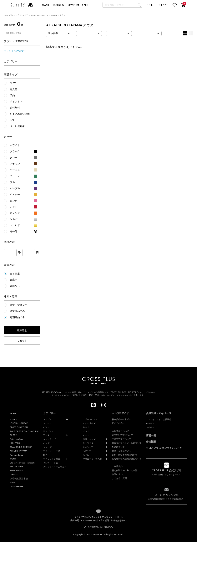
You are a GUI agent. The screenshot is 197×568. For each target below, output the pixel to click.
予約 (12, 95)
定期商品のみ (17, 317)
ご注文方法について (121, 439)
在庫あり (15, 279)
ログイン (150, 5)
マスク (86, 435)
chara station (16, 471)
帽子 (45, 455)
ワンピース (48, 431)
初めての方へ (118, 423)
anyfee (13, 459)
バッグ (46, 443)
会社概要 (151, 441)
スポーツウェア (90, 419)
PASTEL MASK (16, 467)
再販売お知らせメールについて (127, 443)
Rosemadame (16, 455)
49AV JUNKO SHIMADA (21, 447)
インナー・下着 (50, 463)
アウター (63, 15)
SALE (85, 5)
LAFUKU (14, 474)
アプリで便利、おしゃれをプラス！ (166, 472)
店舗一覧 (151, 435)
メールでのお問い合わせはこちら (98, 527)
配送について (118, 447)
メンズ (86, 431)
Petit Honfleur (16, 439)
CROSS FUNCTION (19, 427)
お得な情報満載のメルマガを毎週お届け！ (166, 496)
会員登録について (120, 431)
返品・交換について (121, 451)
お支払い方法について (122, 435)
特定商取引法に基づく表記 (124, 470)
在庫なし (15, 285)
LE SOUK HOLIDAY (19, 423)
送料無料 (15, 107)
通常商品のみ (17, 311)
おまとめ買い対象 (20, 113)
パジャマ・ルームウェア (54, 467)
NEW (13, 83)
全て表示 (15, 273)
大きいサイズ (89, 423)
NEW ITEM (73, 5)
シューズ (47, 447)
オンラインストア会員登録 (158, 419)
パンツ (46, 427)
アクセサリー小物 (51, 451)
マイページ (164, 5)
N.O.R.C (13, 419)
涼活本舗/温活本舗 (19, 479)
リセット (22, 340)
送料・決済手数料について (124, 455)
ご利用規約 (117, 466)
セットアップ (49, 439)
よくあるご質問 (119, 478)
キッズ (86, 427)
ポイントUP (16, 101)
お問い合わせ (118, 474)
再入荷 (13, 89)
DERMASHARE (16, 486)
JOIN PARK (15, 443)
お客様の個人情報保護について (127, 459)
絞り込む (22, 330)
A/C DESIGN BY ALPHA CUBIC (24, 431)
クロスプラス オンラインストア (15, 15)
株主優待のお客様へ (121, 419)
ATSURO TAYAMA (38, 15)
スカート (47, 423)
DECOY (13, 435)
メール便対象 (17, 126)
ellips (12, 482)
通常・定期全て (18, 305)
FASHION (53, 15)
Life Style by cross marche (22, 463)
